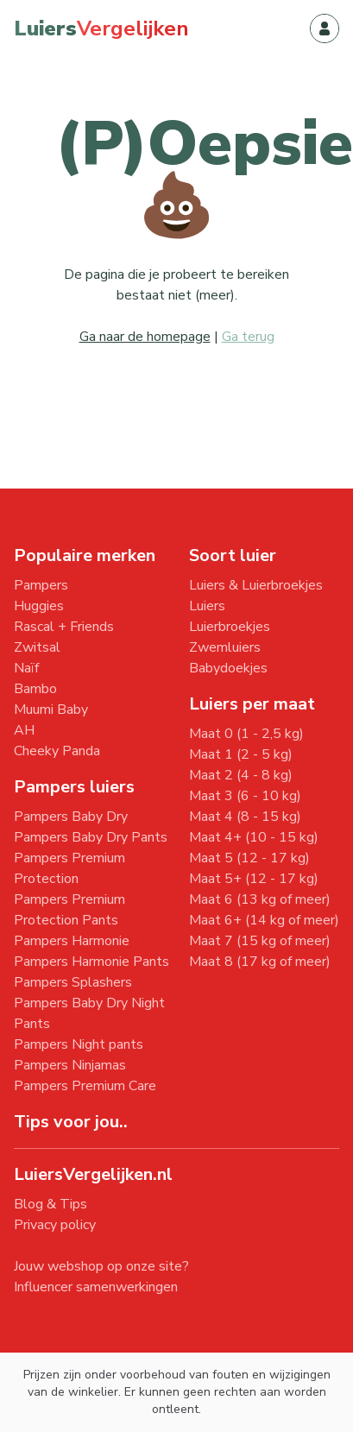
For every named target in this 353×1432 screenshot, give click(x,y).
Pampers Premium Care (85, 1085)
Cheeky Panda (57, 750)
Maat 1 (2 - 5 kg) (241, 754)
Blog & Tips (50, 1204)
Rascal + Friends (64, 626)
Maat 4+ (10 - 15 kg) (253, 837)
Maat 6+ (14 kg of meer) (264, 920)
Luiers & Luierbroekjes (256, 585)
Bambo (35, 688)
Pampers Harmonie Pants (91, 961)
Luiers (207, 605)
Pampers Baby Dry (71, 816)
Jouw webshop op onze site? (101, 1266)
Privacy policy (55, 1224)
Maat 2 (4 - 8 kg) (241, 775)
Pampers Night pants (78, 1044)
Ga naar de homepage (145, 336)
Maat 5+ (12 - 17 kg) (253, 878)
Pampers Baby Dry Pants (90, 837)
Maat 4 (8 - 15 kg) (245, 816)
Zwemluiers (225, 647)
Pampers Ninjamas (70, 1065)
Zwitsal (37, 647)
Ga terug (248, 336)
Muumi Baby (51, 709)
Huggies (39, 605)
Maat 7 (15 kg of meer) (260, 940)
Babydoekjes (228, 668)
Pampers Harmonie (71, 940)
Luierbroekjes (229, 626)
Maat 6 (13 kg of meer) (260, 899)
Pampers (41, 585)
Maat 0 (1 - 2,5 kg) (246, 733)
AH (24, 730)
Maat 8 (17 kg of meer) (260, 961)
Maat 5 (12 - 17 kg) (249, 857)
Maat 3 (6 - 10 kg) (245, 795)
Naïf (26, 668)
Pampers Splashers (73, 982)
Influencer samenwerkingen (96, 1286)
